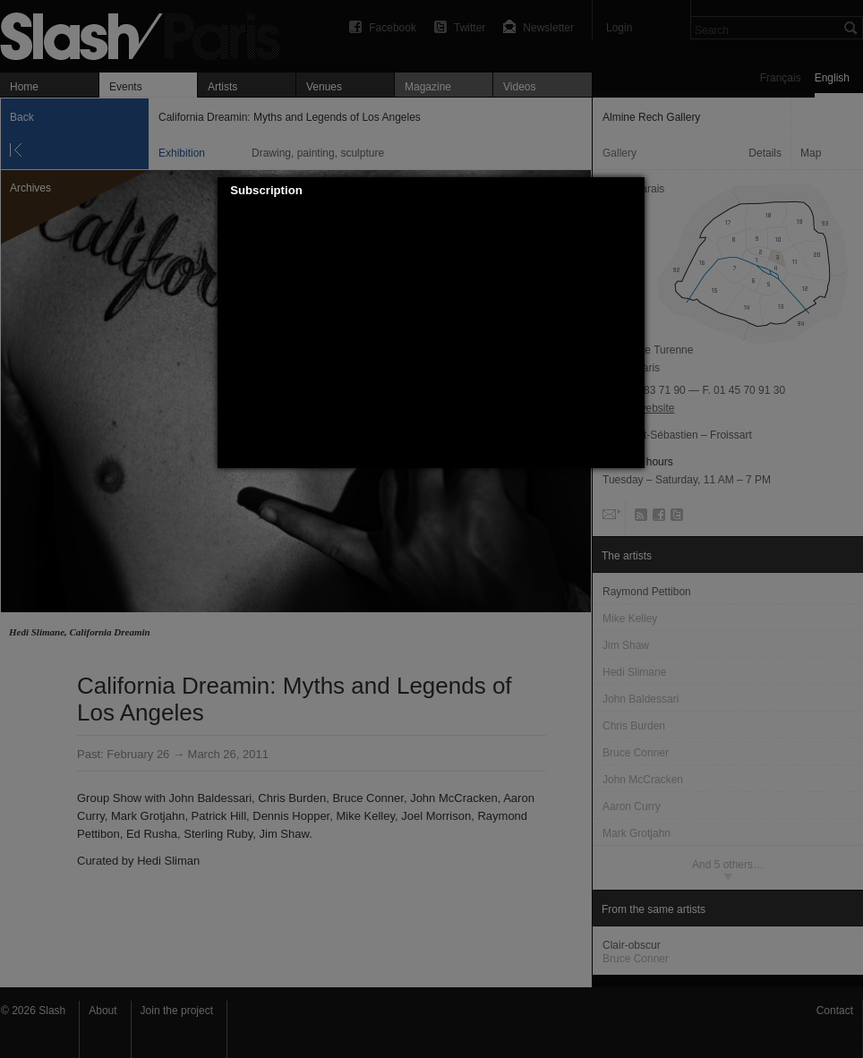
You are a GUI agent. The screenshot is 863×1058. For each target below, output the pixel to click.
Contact (834, 1010)
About (102, 1010)
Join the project (177, 1010)
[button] (632, 190)
